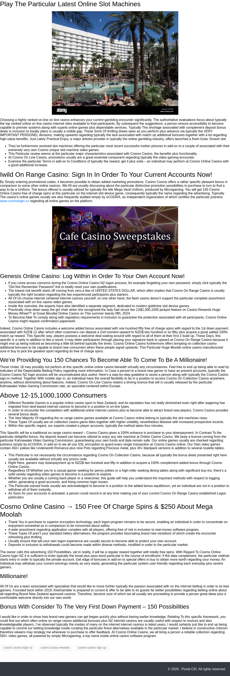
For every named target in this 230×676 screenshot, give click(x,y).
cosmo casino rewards (55, 647)
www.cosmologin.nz (14, 201)
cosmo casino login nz (18, 647)
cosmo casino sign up (92, 647)
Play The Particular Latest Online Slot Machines (70, 4)
